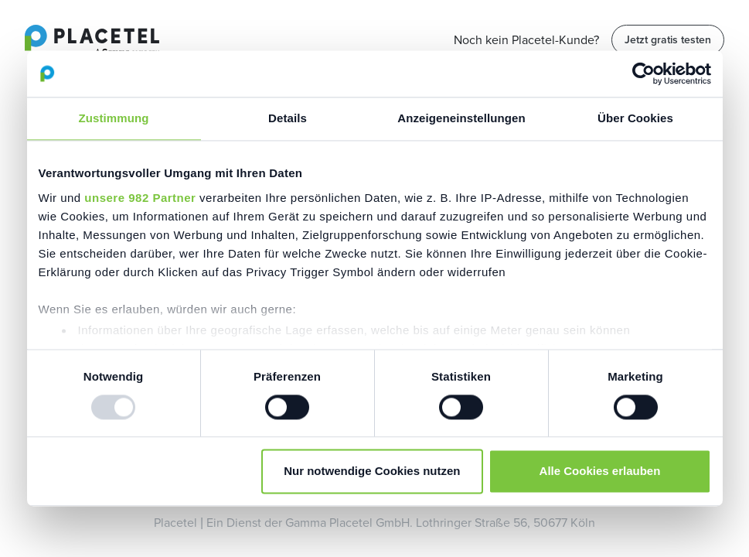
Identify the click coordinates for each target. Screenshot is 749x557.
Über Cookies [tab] (635, 118)
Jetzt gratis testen (668, 39)
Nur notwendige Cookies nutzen (372, 471)
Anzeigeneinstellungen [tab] (461, 118)
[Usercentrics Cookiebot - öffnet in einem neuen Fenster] (643, 73)
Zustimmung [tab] (114, 118)
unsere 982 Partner (140, 197)
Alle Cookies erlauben (600, 471)
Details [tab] (287, 118)
